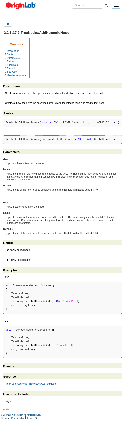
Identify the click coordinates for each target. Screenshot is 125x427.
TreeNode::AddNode (16, 383)
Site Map (5, 418)
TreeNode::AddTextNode (42, 383)
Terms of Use (33, 418)
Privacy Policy (17, 418)
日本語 (6, 409)
